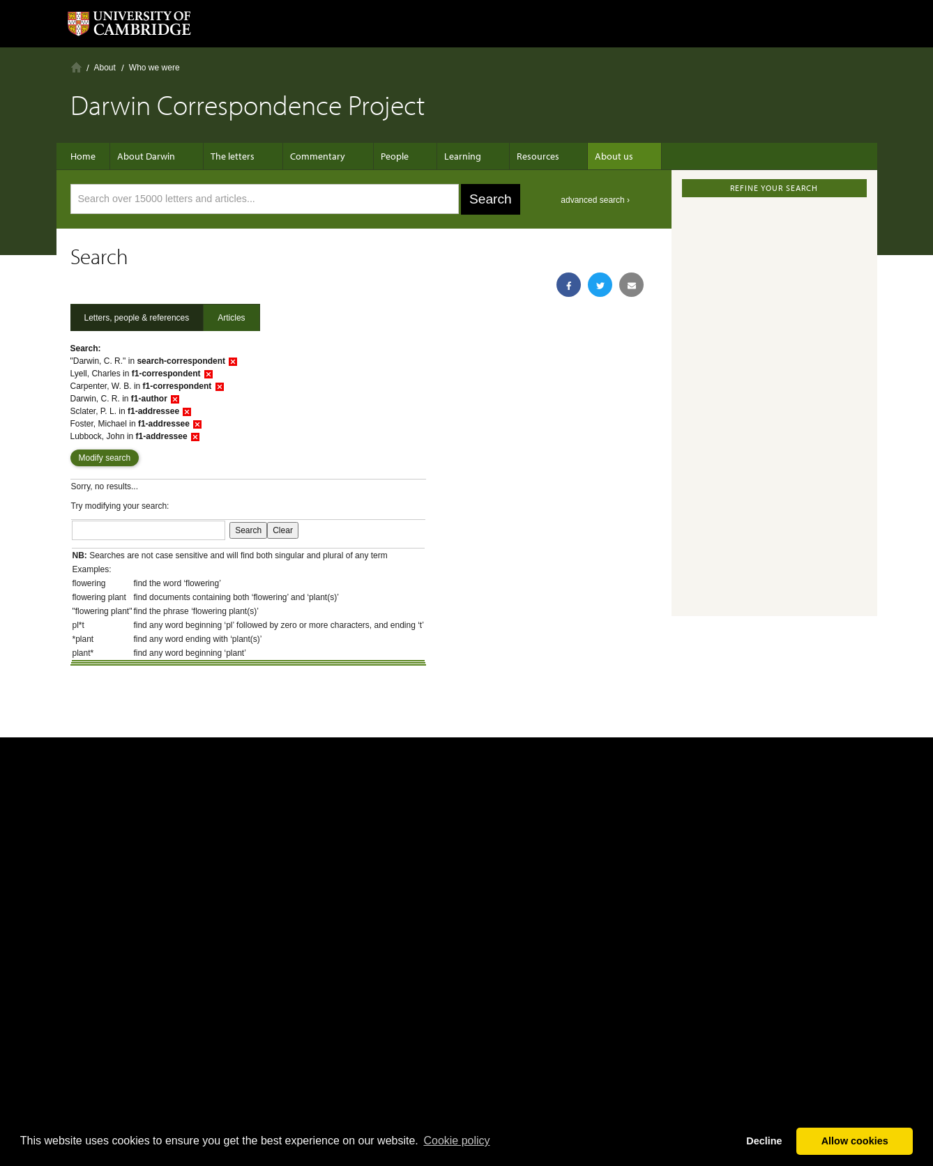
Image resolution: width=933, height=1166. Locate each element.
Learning (441, 156)
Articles (231, 318)
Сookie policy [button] (456, 1140)
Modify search (105, 458)
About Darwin (153, 156)
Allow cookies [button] (854, 1140)
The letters (233, 156)
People (381, 156)
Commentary (310, 156)
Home (76, 67)
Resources (510, 156)
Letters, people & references (137, 318)
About (105, 67)
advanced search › (595, 200)
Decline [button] (764, 1140)
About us (579, 156)
